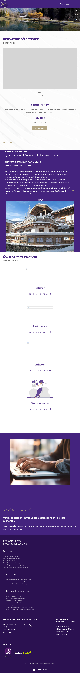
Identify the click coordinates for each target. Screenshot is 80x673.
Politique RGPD (55, 665)
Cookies (62, 665)
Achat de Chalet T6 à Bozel (14, 601)
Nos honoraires (19, 665)
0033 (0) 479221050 (9, 624)
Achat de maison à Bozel (10, 556)
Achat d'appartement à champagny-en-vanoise (17, 565)
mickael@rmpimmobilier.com (65, 629)
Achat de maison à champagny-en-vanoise (15, 563)
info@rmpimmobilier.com (11, 627)
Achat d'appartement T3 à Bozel (15, 598)
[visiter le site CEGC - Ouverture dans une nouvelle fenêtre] (8, 653)
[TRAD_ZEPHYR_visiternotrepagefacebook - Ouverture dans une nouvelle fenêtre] (24, 625)
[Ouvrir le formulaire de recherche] (66, 4)
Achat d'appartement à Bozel (11, 558)
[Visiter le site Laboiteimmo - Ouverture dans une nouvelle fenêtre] (40, 669)
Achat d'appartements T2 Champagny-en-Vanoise (21, 607)
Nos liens (48, 665)
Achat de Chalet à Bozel (10, 561)
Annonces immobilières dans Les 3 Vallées (18, 579)
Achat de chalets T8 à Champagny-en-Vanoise (20, 609)
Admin (42, 665)
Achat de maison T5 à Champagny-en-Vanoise (20, 603)
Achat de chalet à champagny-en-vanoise (15, 567)
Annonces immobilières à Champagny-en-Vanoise (21, 584)
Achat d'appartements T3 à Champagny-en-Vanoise (21, 605)
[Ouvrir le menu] (76, 4)
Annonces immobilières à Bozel (15, 582)
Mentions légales (35, 665)
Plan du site (27, 665)
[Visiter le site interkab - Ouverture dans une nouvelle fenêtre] (23, 652)
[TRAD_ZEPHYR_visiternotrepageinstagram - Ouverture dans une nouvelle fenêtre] (30, 625)
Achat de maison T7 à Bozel (14, 596)
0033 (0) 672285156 (62, 626)
